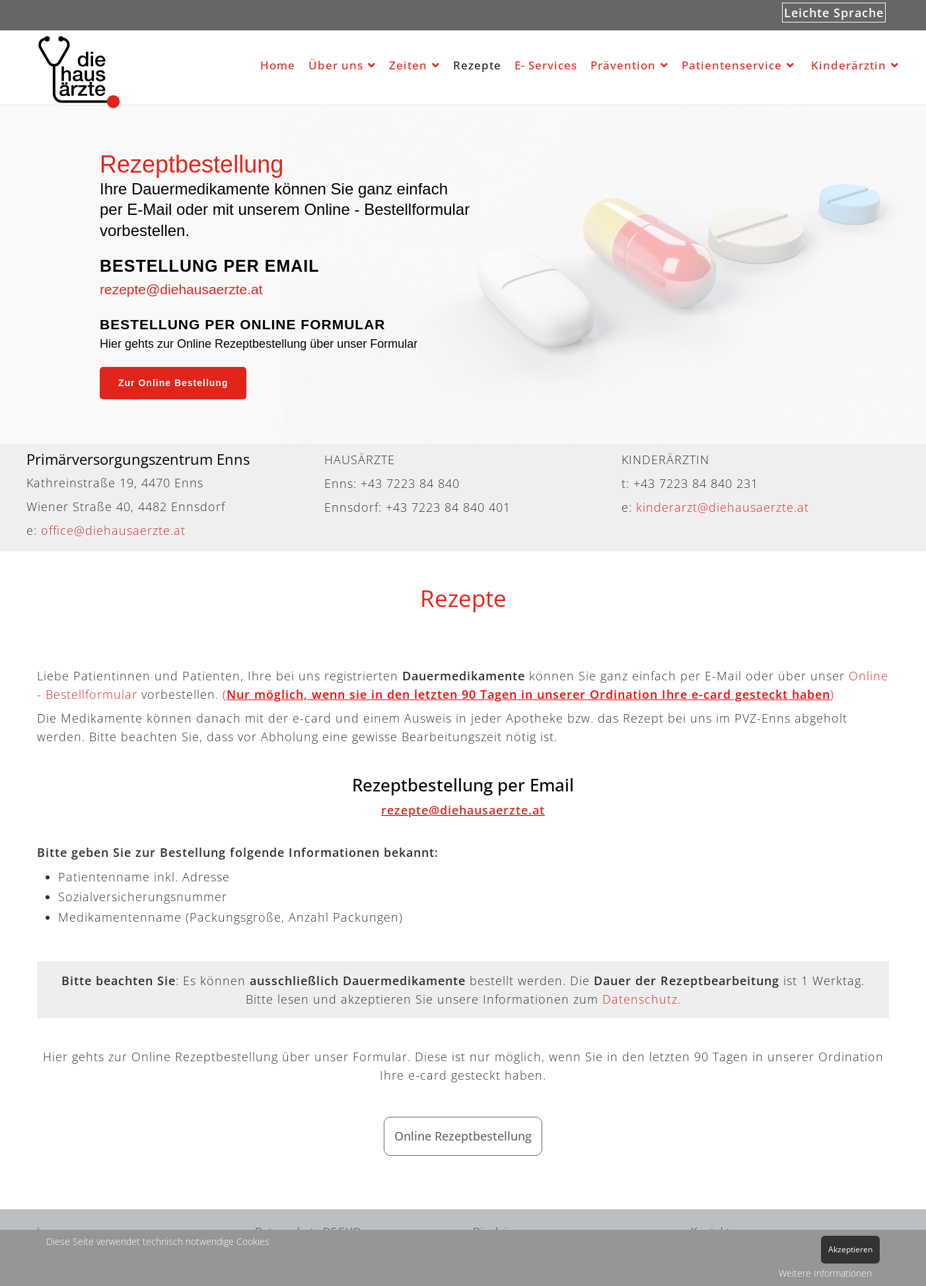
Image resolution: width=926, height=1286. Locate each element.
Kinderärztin (848, 65)
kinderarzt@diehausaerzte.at (722, 507)
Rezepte (477, 65)
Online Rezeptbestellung (463, 1136)
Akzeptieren (850, 1249)
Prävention (623, 65)
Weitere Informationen (825, 1273)
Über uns (335, 65)
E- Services (546, 65)
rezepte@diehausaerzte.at (181, 289)
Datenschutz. (641, 999)
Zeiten (408, 65)
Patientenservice (732, 65)
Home (277, 65)
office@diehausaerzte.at (113, 530)
